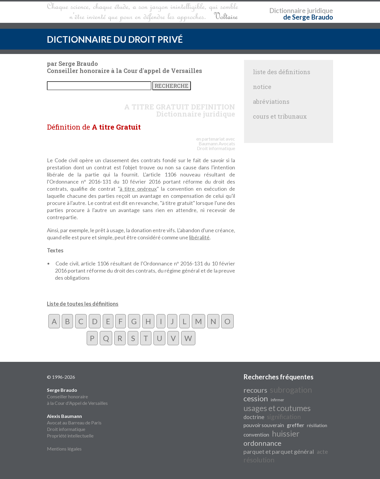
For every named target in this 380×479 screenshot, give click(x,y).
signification (284, 417)
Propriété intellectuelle (70, 435)
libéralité (199, 237)
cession (255, 398)
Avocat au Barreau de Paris (74, 422)
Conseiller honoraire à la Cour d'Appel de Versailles (77, 396)
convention (256, 435)
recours (255, 390)
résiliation (317, 425)
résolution (258, 460)
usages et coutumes (277, 408)
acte (322, 451)
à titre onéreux (138, 188)
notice (262, 86)
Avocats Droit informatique (216, 146)
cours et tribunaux (280, 116)
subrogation (291, 389)
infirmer (277, 399)
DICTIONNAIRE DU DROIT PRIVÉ (115, 39)
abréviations (271, 101)
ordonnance (262, 443)
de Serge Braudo (308, 17)
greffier (295, 425)
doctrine (253, 417)
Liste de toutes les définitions (82, 303)
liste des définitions (281, 72)
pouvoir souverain (263, 425)
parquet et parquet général (278, 451)
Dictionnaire (287, 11)
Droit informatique (66, 429)
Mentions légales (64, 448)
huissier (286, 433)
